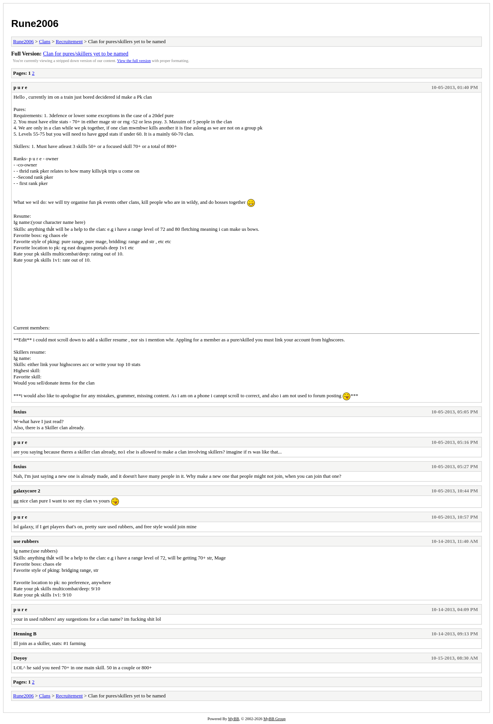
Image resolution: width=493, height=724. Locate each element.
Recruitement (69, 41)
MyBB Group (274, 719)
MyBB (233, 719)
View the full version (134, 61)
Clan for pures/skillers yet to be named (86, 53)
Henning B (25, 634)
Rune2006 (35, 23)
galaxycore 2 (26, 491)
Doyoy (20, 658)
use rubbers (26, 541)
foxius (19, 412)
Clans (44, 41)
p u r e (20, 87)
